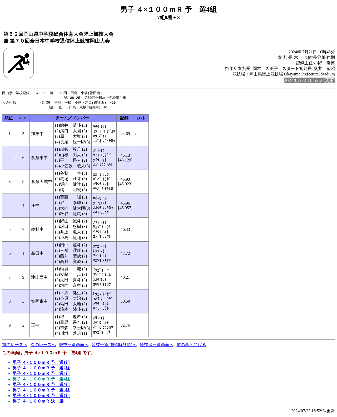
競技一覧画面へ (73, 345)
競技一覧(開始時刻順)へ (114, 345)
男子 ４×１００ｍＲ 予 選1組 (41, 363)
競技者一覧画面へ (157, 345)
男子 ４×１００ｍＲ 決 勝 (38, 402)
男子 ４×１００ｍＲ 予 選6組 (41, 391)
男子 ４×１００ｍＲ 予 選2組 (41, 369)
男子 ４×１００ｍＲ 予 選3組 (41, 374)
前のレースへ (14, 345)
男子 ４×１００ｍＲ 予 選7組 (41, 396)
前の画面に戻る (191, 345)
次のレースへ (43, 345)
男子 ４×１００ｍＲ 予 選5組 (41, 385)
